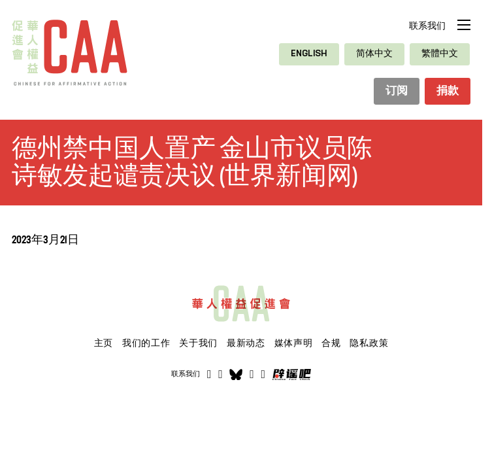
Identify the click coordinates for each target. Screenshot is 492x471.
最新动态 (246, 343)
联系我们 (427, 26)
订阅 (394, 92)
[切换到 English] (309, 54)
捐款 (447, 92)
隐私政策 (369, 343)
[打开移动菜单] (463, 25)
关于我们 (198, 343)
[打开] (263, 375)
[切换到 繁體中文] (440, 54)
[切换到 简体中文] (374, 54)
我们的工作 (146, 343)
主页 (103, 343)
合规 (330, 343)
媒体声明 (293, 343)
